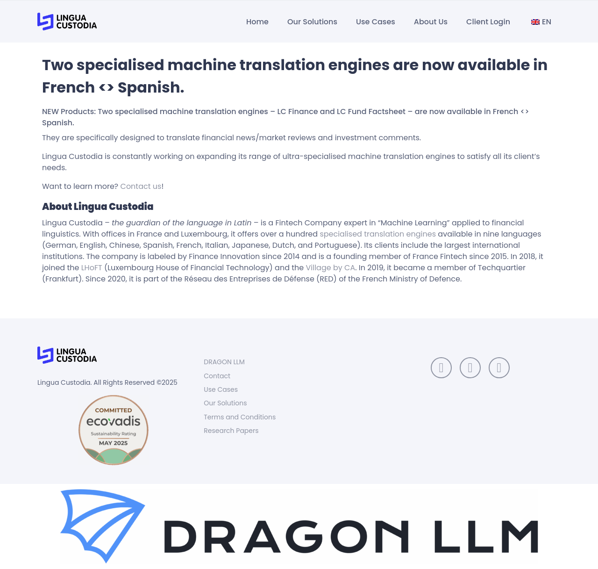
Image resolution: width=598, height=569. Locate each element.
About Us (431, 21)
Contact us (141, 186)
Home (257, 21)
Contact (217, 376)
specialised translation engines (378, 234)
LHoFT (92, 267)
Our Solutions (312, 21)
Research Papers (231, 430)
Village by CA (331, 267)
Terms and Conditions (240, 417)
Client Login (488, 21)
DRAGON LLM (224, 362)
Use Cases (375, 21)
